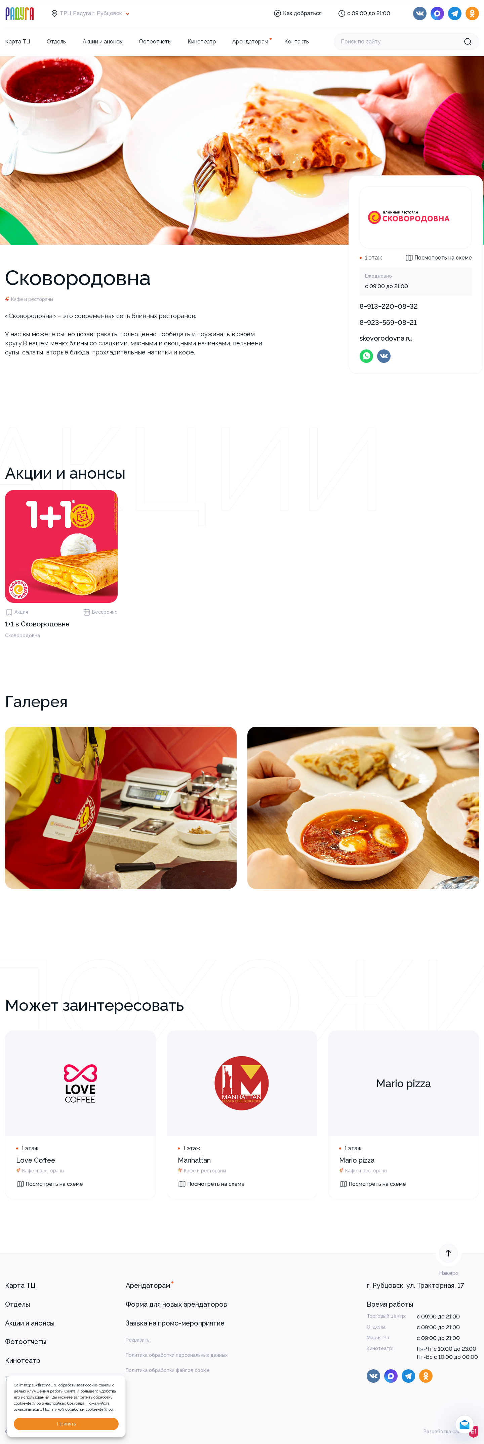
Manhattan (194, 1160)
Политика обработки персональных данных (177, 1355)
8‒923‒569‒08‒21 (388, 322)
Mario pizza (356, 1160)
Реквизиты (138, 1340)
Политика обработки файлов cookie (168, 1370)
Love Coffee (35, 1160)
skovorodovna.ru (386, 338)
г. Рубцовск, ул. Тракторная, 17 (415, 1285)
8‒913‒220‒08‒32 (389, 306)
